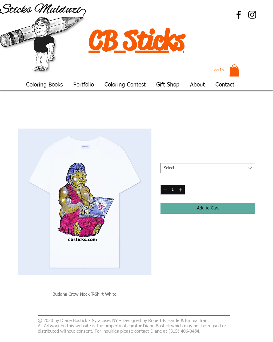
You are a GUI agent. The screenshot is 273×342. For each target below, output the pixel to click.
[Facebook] (238, 14)
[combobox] (207, 168)
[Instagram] (252, 14)
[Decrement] (164, 189)
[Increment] (181, 189)
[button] (234, 70)
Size (165, 158)
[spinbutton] (173, 189)
